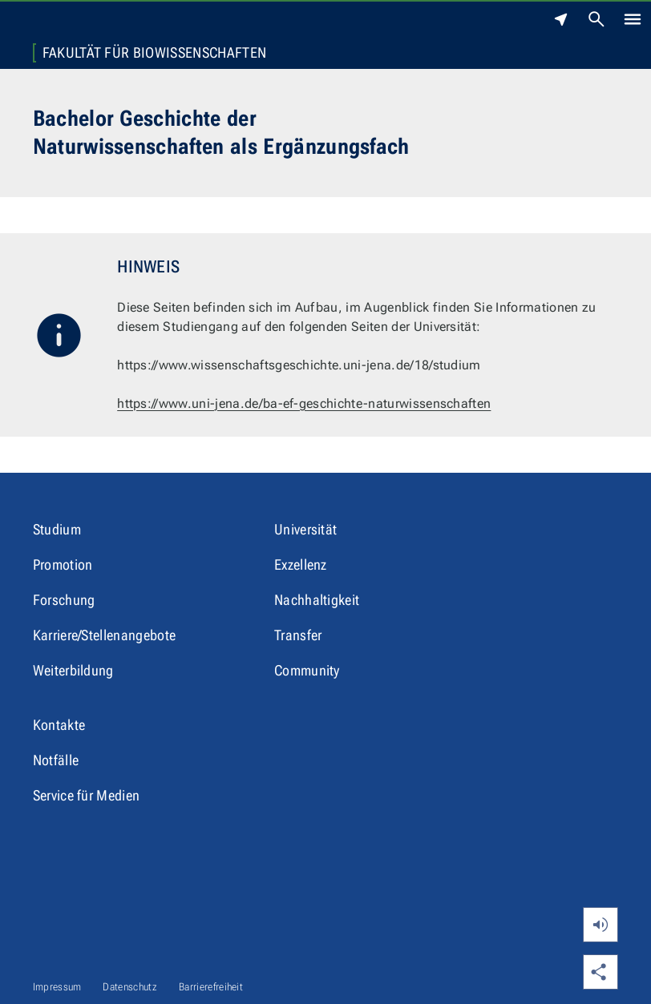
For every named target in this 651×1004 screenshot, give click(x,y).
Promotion (63, 564)
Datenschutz (130, 987)
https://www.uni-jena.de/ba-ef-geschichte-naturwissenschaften (304, 403)
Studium (57, 529)
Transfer (298, 635)
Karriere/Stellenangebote (104, 635)
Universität (306, 529)
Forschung (64, 599)
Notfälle (56, 760)
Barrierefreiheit (211, 987)
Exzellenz (300, 564)
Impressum (57, 987)
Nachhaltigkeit (316, 599)
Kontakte (59, 724)
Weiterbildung (73, 670)
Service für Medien (86, 795)
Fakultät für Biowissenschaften (154, 53)
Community (307, 670)
